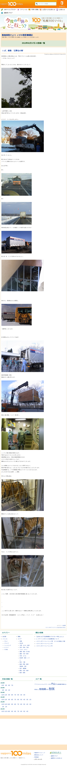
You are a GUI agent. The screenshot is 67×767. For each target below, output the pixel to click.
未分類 (64, 625)
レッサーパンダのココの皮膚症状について (47, 639)
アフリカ (37, 684)
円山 (53, 684)
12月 (2, 695)
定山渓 (21, 643)
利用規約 (36, 757)
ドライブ (6, 643)
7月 (12, 685)
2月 (9, 690)
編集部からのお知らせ (56, 758)
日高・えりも (23, 655)
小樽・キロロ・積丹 (25, 645)
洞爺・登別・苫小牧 (25, 651)
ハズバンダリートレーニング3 (44, 643)
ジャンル (5, 639)
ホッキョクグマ (43, 684)
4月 (21, 695)
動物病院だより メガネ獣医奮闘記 (17, 35)
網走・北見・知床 (24, 670)
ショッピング (7, 645)
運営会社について (38, 754)
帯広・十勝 (22, 662)
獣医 (52, 688)
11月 (5, 695)
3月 (6, 690)
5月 (18, 695)
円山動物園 (59, 684)
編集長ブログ (54, 755)
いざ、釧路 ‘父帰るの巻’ (12, 51)
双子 (47, 689)
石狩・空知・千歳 (24, 647)
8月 (9, 685)
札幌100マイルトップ (39, 752)
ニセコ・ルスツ (23, 649)
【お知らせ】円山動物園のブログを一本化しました (50, 636)
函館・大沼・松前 (24, 653)
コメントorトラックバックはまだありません (56, 627)
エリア (19, 639)
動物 (19, 636)
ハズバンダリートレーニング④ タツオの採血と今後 (50, 641)
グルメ (6, 641)
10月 (2, 685)
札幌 (21, 641)
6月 (3, 690)
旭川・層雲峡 (23, 668)
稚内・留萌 (22, 672)
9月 (6, 685)
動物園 (42, 689)
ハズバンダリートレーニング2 (44, 646)
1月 (30, 699)
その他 (6, 649)
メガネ (49, 684)
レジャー (6, 647)
